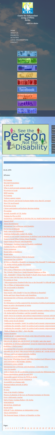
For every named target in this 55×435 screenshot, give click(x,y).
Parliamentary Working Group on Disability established (23, 244)
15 (40, 428)
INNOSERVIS (9, 402)
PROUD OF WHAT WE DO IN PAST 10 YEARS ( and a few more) (27, 341)
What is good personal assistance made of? (18, 188)
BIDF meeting (9, 193)
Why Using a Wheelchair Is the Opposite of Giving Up (22, 270)
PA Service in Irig (10, 206)
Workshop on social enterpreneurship (16, 356)
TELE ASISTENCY (11, 413)
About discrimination (11, 224)
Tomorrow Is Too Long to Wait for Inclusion (19, 257)
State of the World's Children (14, 392)
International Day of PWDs (13, 259)
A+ (11, 120)
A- (4, 120)
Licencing (7, 300)
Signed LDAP (8, 221)
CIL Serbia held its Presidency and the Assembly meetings (24, 313)
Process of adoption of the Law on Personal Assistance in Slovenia (27, 395)
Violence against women (12, 198)
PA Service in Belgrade (12, 229)
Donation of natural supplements (15, 339)
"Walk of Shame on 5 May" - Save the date (18, 331)
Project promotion (10, 249)
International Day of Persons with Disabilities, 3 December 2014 (26, 298)
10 (25, 428)
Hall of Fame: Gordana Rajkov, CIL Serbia (18, 400)
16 (43, 428)
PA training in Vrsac (10, 280)
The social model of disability (14, 287)
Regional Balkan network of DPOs (16, 385)
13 (34, 428)
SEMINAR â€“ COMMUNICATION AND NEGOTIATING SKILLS (28, 336)
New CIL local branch (11, 203)
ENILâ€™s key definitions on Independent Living (21, 410)
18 (49, 428)
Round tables (8, 254)
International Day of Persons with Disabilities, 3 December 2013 (26, 367)
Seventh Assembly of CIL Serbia (15, 213)
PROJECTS (15, 35)
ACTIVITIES (15, 37)
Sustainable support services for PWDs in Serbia (20, 377)
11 (28, 428)
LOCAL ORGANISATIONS (19, 40)
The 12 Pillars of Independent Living (16, 285)
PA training (7, 211)
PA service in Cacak (10, 190)
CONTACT (14, 42)
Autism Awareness (10, 333)
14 (37, 428)
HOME (13, 30)
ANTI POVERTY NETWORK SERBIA (18, 362)
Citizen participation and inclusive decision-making (21, 208)
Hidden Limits (9, 290)
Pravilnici (7, 387)
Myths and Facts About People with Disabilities (20, 295)
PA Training (8, 180)
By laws (6, 390)
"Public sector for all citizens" (14, 321)
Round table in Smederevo (13, 252)
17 (46, 428)
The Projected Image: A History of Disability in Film (22, 415)
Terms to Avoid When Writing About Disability (20, 239)
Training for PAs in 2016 (12, 216)
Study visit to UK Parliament (14, 231)
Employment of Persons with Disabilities (18, 241)
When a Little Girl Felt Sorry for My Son (18, 277)
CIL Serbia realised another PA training (17, 264)
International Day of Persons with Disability (19, 226)
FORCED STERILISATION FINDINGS (18, 379)
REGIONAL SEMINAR (12, 405)
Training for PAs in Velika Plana (15, 247)
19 (52, 428)
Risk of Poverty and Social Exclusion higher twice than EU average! (27, 201)
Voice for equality (10, 369)
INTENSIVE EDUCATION (13, 364)
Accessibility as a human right (14, 382)
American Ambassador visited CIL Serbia (18, 234)
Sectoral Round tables (11, 267)
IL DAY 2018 (8, 185)
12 (31, 428)
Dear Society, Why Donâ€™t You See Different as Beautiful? (25, 293)
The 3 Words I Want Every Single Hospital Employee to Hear (25, 272)
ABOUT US (14, 33)
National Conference (11, 308)
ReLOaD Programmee (11, 183)
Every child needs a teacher (13, 397)
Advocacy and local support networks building (20, 354)
